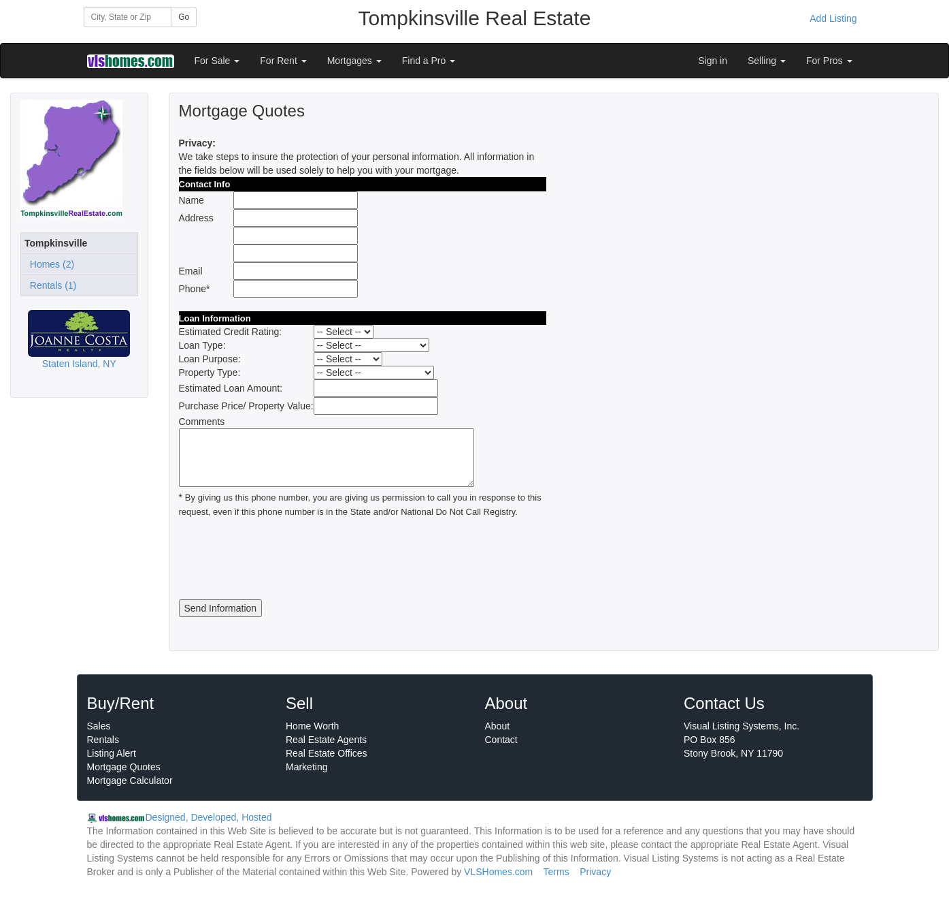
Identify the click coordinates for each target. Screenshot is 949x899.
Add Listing (833, 18)
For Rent (283, 60)
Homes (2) (49, 264)
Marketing (306, 766)
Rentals (103, 739)
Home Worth (312, 726)
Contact (501, 739)
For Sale (217, 60)
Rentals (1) (50, 285)
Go (183, 17)
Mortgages (354, 60)
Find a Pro (428, 60)
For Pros (829, 60)
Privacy (595, 871)
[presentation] (282, 559)
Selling (767, 60)
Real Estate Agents (326, 739)
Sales (99, 726)
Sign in (712, 60)
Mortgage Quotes (124, 766)
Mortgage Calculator (130, 780)
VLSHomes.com (498, 871)
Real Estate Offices (326, 753)
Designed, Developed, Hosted (209, 817)
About (497, 726)
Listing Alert (111, 753)
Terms (556, 871)
